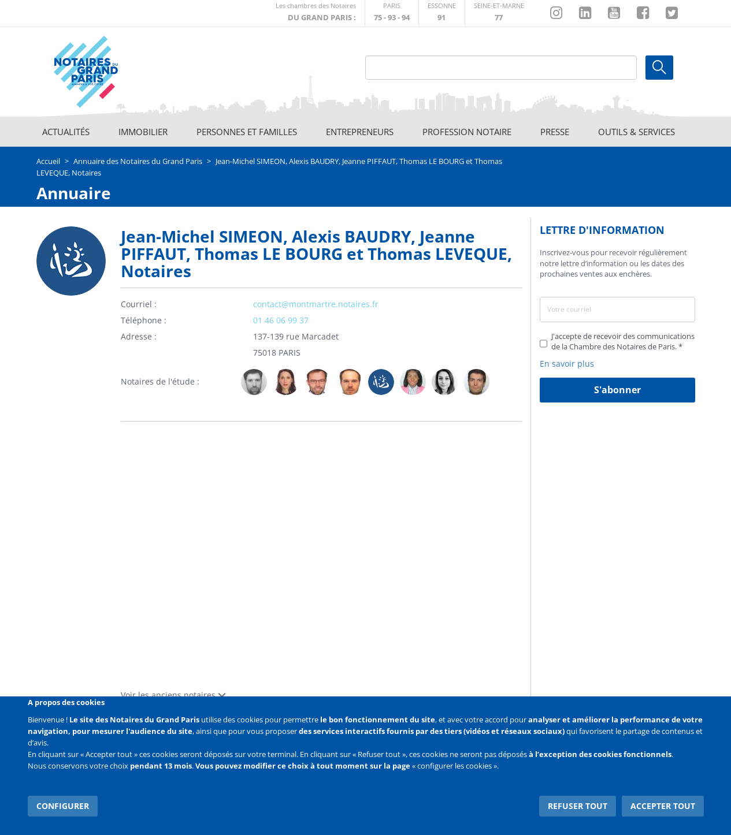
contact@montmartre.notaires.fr (316, 304)
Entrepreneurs (360, 131)
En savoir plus (567, 363)
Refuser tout (577, 805)
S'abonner (617, 389)
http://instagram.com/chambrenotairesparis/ (556, 13)
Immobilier (143, 131)
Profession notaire (466, 131)
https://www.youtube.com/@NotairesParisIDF (614, 13)
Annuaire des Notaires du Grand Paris (137, 161)
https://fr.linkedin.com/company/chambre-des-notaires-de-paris (585, 13)
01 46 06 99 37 (281, 320)
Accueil (48, 161)
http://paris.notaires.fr (391, 13)
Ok (659, 67)
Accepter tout (662, 805)
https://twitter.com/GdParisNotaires (672, 13)
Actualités (66, 131)
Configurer (62, 805)
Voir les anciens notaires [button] (173, 694)
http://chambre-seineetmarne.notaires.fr (499, 13)
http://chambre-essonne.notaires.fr (442, 13)
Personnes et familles (246, 131)
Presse (554, 131)
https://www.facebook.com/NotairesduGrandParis (643, 13)
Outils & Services (636, 131)
